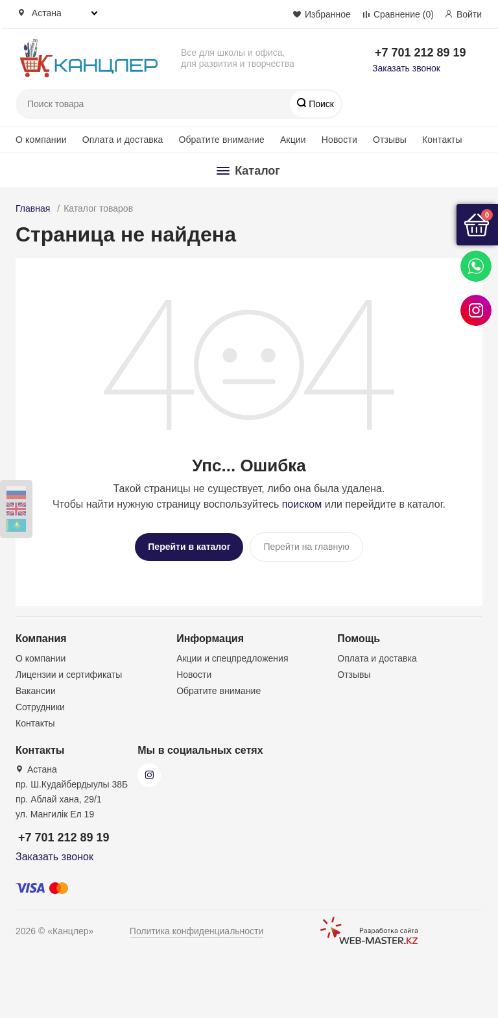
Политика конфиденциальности (197, 928)
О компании (41, 139)
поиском (302, 504)
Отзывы (390, 139)
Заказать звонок (406, 68)
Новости (339, 139)
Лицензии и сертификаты (69, 671)
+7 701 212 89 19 (420, 52)
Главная (33, 208)
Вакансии (36, 687)
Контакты (442, 139)
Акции (293, 139)
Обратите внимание (221, 139)
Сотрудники (40, 704)
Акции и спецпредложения (232, 655)
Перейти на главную (306, 546)
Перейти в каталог (189, 546)
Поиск (320, 104)
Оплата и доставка (122, 139)
